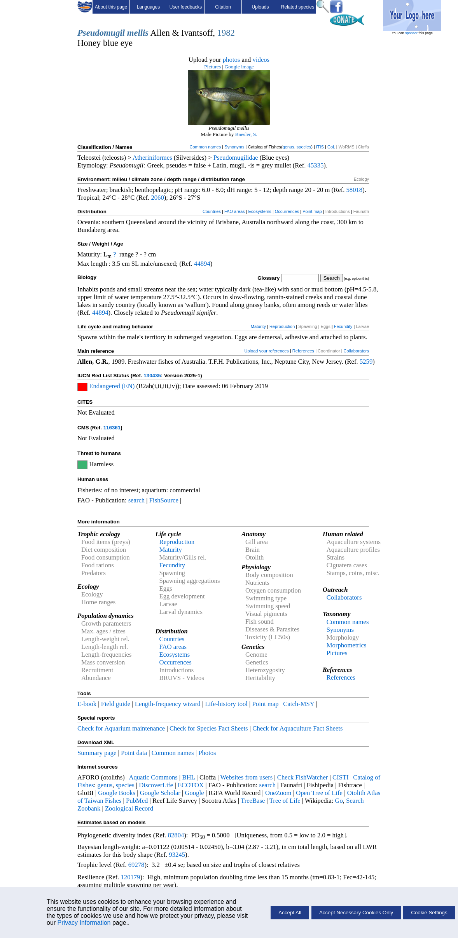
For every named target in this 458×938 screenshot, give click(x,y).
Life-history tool (226, 704)
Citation (223, 7)
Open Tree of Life (319, 793)
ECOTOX (191, 785)
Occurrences (287, 211)
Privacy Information (84, 922)
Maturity (258, 326)
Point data (134, 753)
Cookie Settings (429, 912)
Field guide (115, 704)
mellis (138, 33)
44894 (202, 263)
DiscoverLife (156, 785)
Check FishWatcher (302, 777)
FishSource (163, 500)
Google (194, 793)
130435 (152, 375)
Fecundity (343, 326)
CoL (331, 147)
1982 (226, 33)
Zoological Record (129, 808)
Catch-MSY (298, 704)
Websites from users (246, 777)
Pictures (212, 67)
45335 (316, 165)
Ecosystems (259, 211)
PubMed (137, 800)
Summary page (96, 753)
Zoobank (88, 808)
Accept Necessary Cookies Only (356, 912)
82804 (176, 835)
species (304, 147)
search (136, 500)
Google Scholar (160, 793)
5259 (366, 361)
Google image (239, 67)
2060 (157, 197)
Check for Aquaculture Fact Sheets (297, 728)
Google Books (116, 793)
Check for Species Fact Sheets (209, 728)
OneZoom (278, 793)
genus (288, 147)
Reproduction (282, 326)
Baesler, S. (246, 134)
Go (339, 800)
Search (355, 800)
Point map (312, 211)
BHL (188, 777)
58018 (354, 190)
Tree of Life (285, 800)
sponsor (411, 33)
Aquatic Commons (153, 777)
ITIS (320, 147)
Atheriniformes (152, 157)
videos (261, 59)
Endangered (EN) (112, 386)
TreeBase (253, 800)
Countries (212, 211)
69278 (136, 864)
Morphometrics (347, 645)
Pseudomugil (101, 33)
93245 (177, 854)
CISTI (340, 777)
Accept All (289, 912)
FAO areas (234, 211)
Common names (205, 147)
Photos (207, 753)
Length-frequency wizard (168, 704)
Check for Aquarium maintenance (121, 728)
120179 (130, 877)
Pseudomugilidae (235, 157)
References (303, 351)
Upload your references (267, 351)
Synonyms (234, 147)
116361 (112, 428)
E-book (86, 704)
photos (231, 59)
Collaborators (356, 351)
